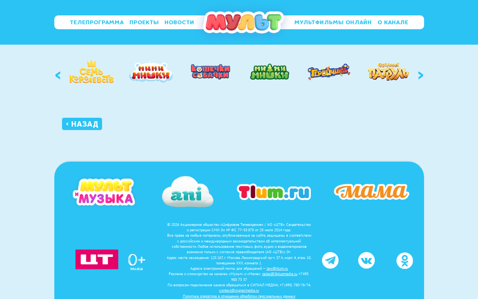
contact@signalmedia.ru (239, 290)
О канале (392, 22)
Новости (179, 22)
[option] (92, 72)
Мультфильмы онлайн (333, 22)
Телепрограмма (97, 22)
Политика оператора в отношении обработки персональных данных (239, 296)
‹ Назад (82, 124)
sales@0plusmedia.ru (279, 273)
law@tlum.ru (277, 268)
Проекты (144, 22)
